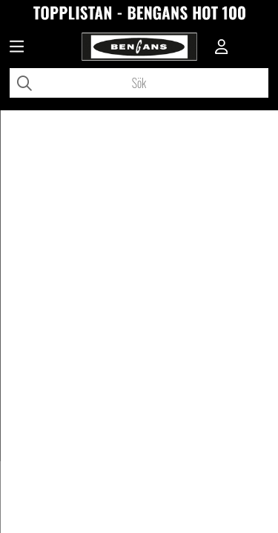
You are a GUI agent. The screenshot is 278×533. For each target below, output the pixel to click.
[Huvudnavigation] (17, 48)
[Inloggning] (221, 48)
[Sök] (139, 83)
